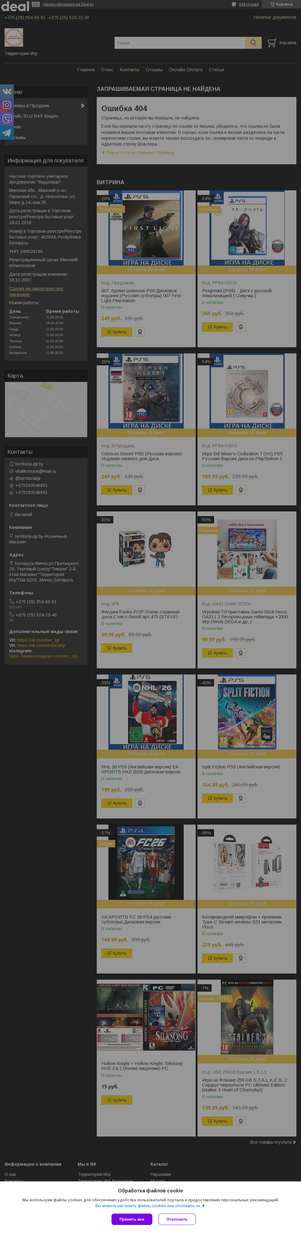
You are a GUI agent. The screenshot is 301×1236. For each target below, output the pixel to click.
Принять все (131, 1219)
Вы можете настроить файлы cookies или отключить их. (148, 1205)
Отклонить (177, 1219)
